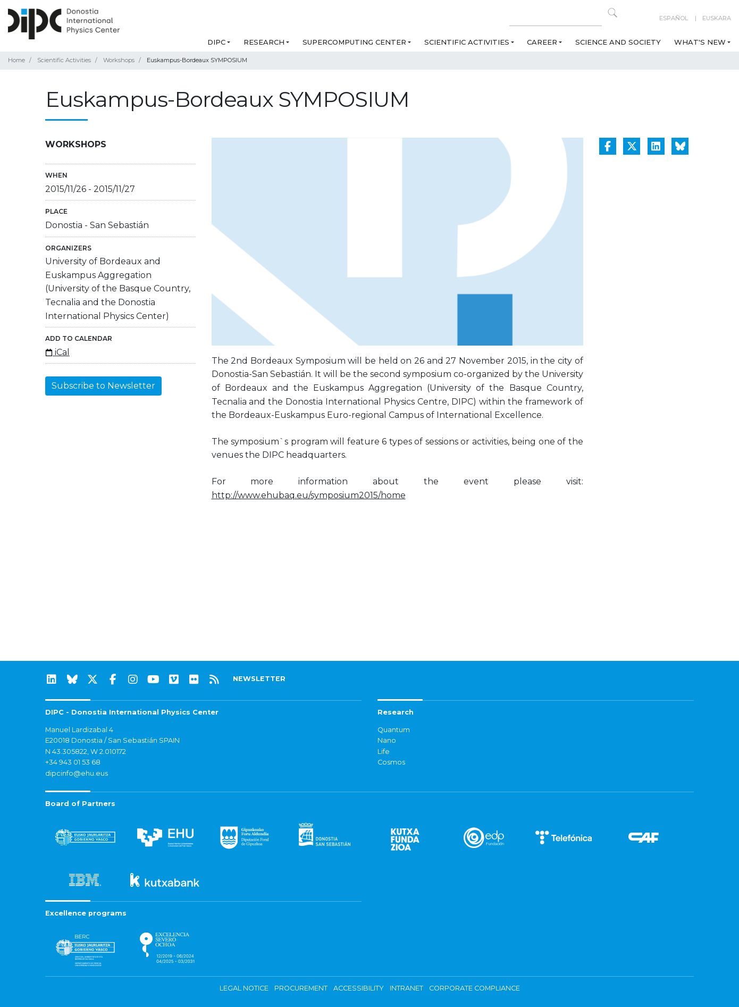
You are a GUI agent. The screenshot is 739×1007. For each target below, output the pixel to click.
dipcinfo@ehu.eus (76, 773)
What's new (700, 42)
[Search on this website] (555, 18)
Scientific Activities (466, 42)
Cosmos (391, 762)
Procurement (300, 988)
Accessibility (358, 988)
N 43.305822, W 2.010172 (85, 752)
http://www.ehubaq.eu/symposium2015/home (309, 495)
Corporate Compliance (474, 988)
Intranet (406, 988)
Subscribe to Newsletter (103, 386)
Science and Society (618, 42)
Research (263, 42)
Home (16, 60)
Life (383, 752)
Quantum (393, 730)
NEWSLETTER (259, 679)
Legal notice (244, 988)
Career (542, 42)
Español (673, 18)
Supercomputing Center (354, 42)
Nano (386, 740)
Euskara (716, 18)
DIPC (216, 42)
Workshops (119, 60)
